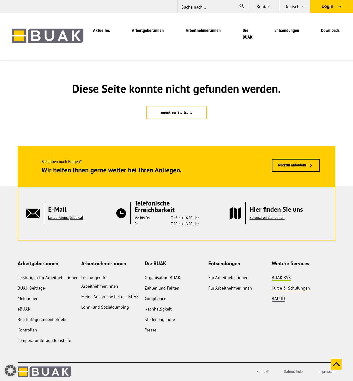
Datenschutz (293, 371)
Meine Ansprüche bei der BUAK (110, 296)
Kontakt (264, 6)
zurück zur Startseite (176, 112)
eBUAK (24, 309)
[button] (10, 370)
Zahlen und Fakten (162, 288)
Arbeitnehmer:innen (203, 30)
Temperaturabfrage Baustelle (44, 340)
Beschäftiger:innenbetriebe (42, 319)
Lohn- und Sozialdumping (105, 307)
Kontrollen (27, 330)
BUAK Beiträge (31, 288)
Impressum (326, 371)
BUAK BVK (281, 277)
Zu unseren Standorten (267, 217)
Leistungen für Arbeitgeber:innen (48, 277)
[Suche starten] (242, 6)
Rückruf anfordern (292, 165)
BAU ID (278, 298)
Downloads (330, 30)
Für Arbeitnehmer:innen (230, 288)
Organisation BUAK (162, 277)
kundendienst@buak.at (65, 217)
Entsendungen (286, 30)
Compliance (155, 298)
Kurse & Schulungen (291, 288)
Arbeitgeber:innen (148, 30)
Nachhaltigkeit (158, 309)
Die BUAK (155, 263)
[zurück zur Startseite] (47, 37)
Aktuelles (101, 30)
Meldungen (28, 298)
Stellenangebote (160, 319)
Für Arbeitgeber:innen (228, 277)
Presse (150, 330)
